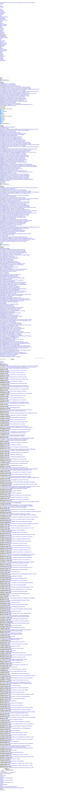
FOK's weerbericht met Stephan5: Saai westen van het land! (13, 154)
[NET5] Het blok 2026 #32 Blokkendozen (10, 289)
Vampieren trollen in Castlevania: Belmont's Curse (11, 168)
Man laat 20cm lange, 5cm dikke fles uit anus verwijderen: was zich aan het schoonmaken (19, 91)
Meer (1, 52)
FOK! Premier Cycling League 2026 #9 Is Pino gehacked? (13, 282)
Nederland (2, 11)
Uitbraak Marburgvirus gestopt (9, 636)
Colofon (1, 58)
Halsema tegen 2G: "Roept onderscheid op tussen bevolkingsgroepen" (17, 728)
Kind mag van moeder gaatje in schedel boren (12, 662)
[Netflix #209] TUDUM (6, 260)
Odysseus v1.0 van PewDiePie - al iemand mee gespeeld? (13, 251)
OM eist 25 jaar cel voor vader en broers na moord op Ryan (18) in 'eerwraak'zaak (19, 554)
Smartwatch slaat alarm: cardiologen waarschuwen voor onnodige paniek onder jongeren (20, 468)
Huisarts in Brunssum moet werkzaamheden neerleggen (14, 698)
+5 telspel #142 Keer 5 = (6, 268)
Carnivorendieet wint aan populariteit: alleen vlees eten (14, 397)
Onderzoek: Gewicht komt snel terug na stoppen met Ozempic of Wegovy (17, 409)
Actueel (1, 10)
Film (1, 22)
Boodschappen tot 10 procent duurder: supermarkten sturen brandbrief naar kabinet (18, 165)
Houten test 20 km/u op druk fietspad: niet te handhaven (12, 230)
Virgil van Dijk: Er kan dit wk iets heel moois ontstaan (12, 328)
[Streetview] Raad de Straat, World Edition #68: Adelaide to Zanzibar (15, 350)
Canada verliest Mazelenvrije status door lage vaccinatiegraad (15, 565)
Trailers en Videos (3, 49)
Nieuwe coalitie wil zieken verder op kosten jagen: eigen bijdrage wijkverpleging (19, 481)
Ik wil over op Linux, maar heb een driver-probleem (12, 307)
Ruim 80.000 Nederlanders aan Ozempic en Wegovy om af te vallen (16, 513)
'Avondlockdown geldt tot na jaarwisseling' (11, 730)
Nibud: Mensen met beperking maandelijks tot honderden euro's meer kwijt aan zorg (18, 93)
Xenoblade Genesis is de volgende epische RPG (10, 137)
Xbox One (2, 41)
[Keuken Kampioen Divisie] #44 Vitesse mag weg (11, 341)
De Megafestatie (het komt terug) (8, 293)
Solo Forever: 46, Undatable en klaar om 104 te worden (12, 277)
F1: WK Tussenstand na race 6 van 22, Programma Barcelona (13, 170)
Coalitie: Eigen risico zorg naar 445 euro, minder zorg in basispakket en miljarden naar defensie (22, 511)
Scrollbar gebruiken (5, 80)
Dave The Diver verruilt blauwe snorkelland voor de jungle (13, 153)
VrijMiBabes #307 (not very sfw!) (8, 105)
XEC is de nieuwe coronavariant (9, 650)
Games (1, 38)
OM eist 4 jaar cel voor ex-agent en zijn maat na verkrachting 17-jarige (15, 88)
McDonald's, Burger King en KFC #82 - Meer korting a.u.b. (13, 291)
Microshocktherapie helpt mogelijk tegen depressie (13, 634)
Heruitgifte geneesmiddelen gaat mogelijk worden (12, 454)
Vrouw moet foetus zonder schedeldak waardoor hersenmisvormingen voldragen (19, 711)
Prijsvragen (2, 56)
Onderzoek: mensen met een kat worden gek (11, 685)
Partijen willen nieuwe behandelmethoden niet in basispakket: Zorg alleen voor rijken (20, 573)
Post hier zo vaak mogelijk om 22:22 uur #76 (10, 333)
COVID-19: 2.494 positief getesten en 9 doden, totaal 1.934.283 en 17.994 (17, 763)
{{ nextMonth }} (12, 772)
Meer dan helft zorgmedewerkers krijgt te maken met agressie (15, 488)
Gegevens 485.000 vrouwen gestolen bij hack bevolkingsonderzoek (16, 593)
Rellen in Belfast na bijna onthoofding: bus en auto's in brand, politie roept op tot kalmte (19, 129)
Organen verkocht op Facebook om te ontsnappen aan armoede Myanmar (17, 654)
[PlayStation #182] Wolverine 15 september (10, 312)
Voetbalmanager (3, 36)
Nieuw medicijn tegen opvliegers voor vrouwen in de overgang (15, 689)
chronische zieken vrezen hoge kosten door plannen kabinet (13, 284)
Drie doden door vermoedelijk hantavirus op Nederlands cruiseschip (16, 403)
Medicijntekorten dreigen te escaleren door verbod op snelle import (16, 620)
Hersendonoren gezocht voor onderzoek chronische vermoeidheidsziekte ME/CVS (19, 675)
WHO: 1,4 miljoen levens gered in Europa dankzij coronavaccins (16, 680)
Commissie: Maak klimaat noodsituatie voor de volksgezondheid (16, 388)
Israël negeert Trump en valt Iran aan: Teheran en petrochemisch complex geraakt (17, 239)
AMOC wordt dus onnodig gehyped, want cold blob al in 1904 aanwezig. (15, 335)
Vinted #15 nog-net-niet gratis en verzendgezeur (11, 334)
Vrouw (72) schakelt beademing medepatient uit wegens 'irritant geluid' (17, 709)
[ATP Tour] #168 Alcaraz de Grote (8, 349)
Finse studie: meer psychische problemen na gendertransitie (14, 417)
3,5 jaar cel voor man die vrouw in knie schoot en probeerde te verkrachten (17, 536)
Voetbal (1, 27)
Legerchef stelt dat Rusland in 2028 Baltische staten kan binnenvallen (15, 193)
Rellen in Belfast (5, 248)
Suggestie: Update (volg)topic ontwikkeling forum (11, 295)
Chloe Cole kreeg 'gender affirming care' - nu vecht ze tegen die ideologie (17, 504)
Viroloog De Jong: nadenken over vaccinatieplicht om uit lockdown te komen (19, 736)
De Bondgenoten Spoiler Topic (7, 306)
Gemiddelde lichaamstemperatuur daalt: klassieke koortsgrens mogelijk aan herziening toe (20, 523)
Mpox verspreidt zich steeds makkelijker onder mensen (14, 627)
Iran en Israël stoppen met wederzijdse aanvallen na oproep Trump (14, 178)
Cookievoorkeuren (20, 787)
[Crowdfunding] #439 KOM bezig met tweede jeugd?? (12, 249)
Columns (19, 2)
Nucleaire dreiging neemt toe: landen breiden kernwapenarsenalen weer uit (16, 104)
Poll (2, 122)
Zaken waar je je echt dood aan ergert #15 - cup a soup (12, 310)
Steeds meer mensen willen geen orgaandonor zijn (13, 660)
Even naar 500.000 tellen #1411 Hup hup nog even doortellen (13, 269)
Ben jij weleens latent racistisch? (8, 355)
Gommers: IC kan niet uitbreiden (10, 750)
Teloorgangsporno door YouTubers (8, 338)
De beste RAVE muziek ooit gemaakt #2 (10, 309)
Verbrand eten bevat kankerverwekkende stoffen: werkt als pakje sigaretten (17, 427)
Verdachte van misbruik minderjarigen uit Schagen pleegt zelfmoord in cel (17, 567)
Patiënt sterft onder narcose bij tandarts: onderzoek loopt (14, 410)
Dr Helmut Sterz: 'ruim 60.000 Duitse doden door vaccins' (14, 432)
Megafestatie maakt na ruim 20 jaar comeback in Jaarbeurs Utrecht (14, 92)
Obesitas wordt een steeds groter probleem (11, 602)
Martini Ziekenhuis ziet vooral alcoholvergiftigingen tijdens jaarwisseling (17, 608)
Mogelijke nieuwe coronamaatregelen (11, 741)
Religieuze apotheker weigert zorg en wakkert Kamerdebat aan (16, 385)
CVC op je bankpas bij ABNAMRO (8, 261)
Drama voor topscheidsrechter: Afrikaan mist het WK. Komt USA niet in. (16, 324)
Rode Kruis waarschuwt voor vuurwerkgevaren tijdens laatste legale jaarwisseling (19, 534)
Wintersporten (3, 34)
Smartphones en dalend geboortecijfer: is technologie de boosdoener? (15, 299)
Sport (1, 26)
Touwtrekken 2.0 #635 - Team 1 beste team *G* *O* (12, 270)
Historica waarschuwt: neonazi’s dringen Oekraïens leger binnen (14, 221)
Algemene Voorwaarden (4, 787)
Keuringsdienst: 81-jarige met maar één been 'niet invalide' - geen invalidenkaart (19, 509)
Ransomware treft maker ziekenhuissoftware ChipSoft (13, 435)
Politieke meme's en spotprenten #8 (8, 317)
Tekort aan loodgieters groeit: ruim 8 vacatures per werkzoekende (14, 177)
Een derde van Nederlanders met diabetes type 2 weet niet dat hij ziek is (17, 495)
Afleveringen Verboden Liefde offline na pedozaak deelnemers (13, 99)
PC (0, 39)
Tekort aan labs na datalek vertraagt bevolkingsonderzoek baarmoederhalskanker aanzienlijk (21, 501)
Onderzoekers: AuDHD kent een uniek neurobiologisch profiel (15, 421)
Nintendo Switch (3, 43)
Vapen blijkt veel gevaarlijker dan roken (11, 595)
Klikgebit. (3, 303)
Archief (33, 2)
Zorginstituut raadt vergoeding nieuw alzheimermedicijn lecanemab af (17, 487)
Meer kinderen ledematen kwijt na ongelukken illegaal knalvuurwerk (16, 538)
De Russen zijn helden (6, 278)
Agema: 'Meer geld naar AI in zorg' (10, 666)
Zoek (7, 2)
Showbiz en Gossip (4, 16)
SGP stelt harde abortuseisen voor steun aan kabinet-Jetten (14, 374)
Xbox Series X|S (3, 44)
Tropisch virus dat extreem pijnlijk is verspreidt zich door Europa (16, 479)
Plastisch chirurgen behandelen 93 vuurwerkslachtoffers (14, 530)
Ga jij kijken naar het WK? (7, 265)
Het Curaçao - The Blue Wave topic (8, 257)
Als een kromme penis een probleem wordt (11, 571)
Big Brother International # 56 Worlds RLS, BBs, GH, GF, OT (14, 347)
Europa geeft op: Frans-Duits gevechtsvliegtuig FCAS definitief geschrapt (16, 164)
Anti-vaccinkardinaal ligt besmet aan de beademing (14, 761)
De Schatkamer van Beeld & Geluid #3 (9, 304)
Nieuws (15, 2)
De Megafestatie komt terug (7, 256)
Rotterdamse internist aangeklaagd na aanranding (12, 576)
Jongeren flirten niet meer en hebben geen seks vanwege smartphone (15, 254)
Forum (1, 2)
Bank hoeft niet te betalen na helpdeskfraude (10, 274)
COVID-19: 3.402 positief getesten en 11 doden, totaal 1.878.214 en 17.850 (18, 767)
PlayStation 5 (2, 45)
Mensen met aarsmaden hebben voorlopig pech (12, 492)
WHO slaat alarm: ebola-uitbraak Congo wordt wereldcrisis (14, 391)
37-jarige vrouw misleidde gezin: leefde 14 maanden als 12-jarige (14, 95)
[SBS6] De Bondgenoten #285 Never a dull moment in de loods (14, 298)
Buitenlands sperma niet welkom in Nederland (12, 490)
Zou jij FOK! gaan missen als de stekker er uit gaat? (12, 331)
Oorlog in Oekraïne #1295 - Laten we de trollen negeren (12, 283)
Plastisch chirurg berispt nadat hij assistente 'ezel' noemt (14, 423)
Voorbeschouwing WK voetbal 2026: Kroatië (10, 103)
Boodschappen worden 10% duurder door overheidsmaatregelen (14, 342)
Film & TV (2, 46)
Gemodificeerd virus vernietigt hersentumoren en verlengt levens (16, 452)
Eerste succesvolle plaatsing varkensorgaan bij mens (13, 752)
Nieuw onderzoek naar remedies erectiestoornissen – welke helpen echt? (17, 551)
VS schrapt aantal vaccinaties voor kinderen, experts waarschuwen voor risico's (18, 527)
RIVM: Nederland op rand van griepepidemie (12, 502)
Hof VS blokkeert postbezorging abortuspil (11, 407)
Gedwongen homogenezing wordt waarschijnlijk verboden (13, 222)
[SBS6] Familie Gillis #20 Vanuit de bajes (10, 344)
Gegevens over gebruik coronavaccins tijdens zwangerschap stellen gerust (17, 726)
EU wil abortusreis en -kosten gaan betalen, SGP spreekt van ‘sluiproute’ (17, 472)
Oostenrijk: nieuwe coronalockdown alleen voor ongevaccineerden (17, 745)
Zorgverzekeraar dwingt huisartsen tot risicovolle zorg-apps (14, 376)
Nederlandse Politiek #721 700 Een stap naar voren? (12, 292)
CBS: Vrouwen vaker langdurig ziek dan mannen (12, 465)
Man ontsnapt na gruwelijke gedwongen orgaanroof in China (15, 383)
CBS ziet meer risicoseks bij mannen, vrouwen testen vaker (14, 458)
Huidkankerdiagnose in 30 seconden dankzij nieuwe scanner (14, 671)
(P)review (3, 119)
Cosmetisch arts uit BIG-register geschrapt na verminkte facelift (15, 379)
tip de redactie (3, 363)
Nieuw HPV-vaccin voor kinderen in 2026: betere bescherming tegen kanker (18, 582)
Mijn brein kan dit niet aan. (7, 259)
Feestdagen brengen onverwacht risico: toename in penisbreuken (15, 687)
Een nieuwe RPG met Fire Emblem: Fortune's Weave (11, 139)
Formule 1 (2, 28)
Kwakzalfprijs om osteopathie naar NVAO (11, 646)
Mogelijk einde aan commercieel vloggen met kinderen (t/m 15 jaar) (15, 343)
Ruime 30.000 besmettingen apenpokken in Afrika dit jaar (14, 652)
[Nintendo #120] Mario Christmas (8, 285)
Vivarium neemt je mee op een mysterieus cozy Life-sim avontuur (14, 174)
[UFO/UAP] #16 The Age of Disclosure (9, 315)
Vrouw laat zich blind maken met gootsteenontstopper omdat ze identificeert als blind (20, 413)
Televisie (2, 23)
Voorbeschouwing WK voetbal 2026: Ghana (10, 85)
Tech (1, 15)
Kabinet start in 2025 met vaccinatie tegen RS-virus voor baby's (15, 643)
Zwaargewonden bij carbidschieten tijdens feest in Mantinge (15, 532)
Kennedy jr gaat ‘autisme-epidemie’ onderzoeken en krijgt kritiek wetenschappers (19, 597)
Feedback (2, 59)
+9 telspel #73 (4, 272)
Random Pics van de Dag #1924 (8, 232)
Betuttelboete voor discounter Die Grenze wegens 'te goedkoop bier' (15, 175)
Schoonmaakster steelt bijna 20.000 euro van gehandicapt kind (15, 463)
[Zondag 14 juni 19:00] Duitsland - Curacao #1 (10, 308)
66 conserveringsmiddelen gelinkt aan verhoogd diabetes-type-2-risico (17, 525)
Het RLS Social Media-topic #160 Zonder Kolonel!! (12, 264)
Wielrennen (2, 32)
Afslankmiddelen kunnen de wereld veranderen (12, 625)
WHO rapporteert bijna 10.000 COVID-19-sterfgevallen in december (16, 682)
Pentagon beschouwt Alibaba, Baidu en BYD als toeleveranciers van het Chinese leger (18, 148)
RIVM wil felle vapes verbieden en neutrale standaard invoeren (15, 402)
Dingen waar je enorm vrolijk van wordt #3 (10, 330)
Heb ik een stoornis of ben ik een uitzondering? (11, 323)
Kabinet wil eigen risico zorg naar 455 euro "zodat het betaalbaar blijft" (17, 429)
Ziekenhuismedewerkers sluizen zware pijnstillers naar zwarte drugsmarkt (17, 393)
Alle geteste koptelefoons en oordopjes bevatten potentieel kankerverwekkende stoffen (20, 484)
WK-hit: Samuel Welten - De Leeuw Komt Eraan (11, 136)
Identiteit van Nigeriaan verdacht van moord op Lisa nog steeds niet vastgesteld (18, 561)
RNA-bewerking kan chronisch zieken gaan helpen (13, 630)
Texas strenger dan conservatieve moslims (12, 758)
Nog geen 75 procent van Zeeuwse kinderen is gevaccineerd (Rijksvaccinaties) (18, 694)
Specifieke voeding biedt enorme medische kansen (12, 638)
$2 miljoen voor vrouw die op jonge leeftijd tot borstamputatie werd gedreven (18, 506)
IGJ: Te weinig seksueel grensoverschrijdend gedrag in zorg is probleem (17, 541)
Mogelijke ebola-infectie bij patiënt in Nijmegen (12, 381)
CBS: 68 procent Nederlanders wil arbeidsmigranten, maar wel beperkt (15, 233)
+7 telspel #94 (4, 273)
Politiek (1, 14)
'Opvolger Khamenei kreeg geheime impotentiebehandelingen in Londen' (17, 469)
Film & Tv (3, 113)
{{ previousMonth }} (4, 772)
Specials (30, 2)
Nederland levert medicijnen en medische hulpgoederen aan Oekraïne (16, 721)
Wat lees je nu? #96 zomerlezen (8, 321)
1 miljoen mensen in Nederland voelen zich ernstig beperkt (14, 507)
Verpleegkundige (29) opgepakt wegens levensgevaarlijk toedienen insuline (17, 521)
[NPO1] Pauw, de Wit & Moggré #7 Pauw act (11, 322)
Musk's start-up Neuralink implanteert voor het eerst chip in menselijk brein (18, 677)
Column (2, 118)
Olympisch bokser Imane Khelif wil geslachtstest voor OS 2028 (15, 497)
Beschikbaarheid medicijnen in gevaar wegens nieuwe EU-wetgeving (16, 547)
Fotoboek (2, 55)
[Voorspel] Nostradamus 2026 (7, 340)
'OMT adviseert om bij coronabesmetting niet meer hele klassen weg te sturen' (18, 756)
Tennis (1, 30)
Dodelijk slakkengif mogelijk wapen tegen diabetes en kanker (15, 659)
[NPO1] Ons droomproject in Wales (8, 318)
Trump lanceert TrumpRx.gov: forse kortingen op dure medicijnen (16, 499)
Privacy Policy (13, 787)
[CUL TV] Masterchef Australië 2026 (9, 354)
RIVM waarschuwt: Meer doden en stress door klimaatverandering (16, 616)
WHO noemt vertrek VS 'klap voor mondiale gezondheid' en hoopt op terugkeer (18, 519)
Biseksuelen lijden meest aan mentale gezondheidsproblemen (15, 578)
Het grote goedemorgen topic (7, 281)
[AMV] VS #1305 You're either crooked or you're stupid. (13, 250)
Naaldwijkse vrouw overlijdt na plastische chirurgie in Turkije (15, 569)
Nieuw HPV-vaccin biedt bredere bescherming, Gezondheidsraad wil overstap (18, 587)
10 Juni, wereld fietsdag (6, 296)
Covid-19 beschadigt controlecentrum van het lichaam (14, 641)
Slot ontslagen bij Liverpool (7, 234)
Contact (1, 57)
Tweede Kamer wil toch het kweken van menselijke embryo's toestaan (17, 549)
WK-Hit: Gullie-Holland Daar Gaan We (9, 169)
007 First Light (4, 128)
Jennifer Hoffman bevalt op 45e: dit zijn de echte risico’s (14, 372)
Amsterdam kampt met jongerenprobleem (9, 287)
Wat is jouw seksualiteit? (6, 305)
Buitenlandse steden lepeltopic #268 (8, 275)
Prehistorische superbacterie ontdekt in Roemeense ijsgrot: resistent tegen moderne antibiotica (21, 486)
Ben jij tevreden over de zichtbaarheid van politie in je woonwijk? (14, 176)
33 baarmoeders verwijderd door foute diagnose (12, 632)
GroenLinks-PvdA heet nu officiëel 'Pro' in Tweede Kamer (13, 90)
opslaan (1, 82)
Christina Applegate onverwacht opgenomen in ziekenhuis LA (15, 426)
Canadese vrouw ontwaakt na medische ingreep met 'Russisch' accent (16, 474)
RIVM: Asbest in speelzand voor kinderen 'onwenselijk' (14, 434)
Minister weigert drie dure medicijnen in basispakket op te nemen (16, 562)
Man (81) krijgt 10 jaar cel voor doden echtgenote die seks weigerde (15, 86)
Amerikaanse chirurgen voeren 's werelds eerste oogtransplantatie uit (16, 696)
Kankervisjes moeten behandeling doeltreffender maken (14, 606)
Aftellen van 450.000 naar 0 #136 (8, 271)
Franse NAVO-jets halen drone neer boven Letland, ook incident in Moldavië (16, 179)
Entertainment (3, 18)
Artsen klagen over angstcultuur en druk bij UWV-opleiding (15, 415)
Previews (26, 2)
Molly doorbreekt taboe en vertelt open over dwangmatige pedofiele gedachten (18, 438)
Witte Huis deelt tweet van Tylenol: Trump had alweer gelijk (15, 591)
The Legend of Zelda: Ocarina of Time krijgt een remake (12, 140)
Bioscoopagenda (3, 25)
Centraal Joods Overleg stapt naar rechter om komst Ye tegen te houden (16, 319)
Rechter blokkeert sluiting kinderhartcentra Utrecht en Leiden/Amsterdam (17, 683)
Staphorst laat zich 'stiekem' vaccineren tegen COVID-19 (15, 746)
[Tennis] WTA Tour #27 (6, 314)
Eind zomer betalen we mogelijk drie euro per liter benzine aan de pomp (15, 346)
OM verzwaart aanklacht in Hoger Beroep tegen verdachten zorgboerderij (17, 557)
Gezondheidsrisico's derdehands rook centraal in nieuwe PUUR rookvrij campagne (19, 717)
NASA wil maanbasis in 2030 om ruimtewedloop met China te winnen (15, 294)
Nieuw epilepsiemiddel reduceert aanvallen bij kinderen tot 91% (15, 467)
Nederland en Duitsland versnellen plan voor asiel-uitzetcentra (14, 219)
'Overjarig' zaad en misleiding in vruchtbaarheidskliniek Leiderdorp (16, 450)
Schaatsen (2, 33)
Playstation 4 (2, 40)
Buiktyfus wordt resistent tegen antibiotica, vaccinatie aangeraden (16, 715)
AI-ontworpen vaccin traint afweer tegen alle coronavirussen (15, 370)
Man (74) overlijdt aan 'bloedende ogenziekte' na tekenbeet (14, 669)
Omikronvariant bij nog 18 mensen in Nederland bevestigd (14, 734)
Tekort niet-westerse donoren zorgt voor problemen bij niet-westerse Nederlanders (19, 449)
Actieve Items (11, 2)
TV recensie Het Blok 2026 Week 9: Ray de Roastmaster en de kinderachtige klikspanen (18, 166)
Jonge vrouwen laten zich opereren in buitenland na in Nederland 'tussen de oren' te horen (20, 516)
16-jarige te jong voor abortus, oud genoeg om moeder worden (15, 712)
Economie (2, 13)
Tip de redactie (3, 60)
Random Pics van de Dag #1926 (8, 84)
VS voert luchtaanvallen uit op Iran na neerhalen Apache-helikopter (14, 130)
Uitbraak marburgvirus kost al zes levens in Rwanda (13, 648)
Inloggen (1, 3)
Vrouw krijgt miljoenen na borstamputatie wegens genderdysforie (14, 94)
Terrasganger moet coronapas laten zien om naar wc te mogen (16, 754)
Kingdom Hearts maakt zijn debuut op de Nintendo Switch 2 (13, 133)
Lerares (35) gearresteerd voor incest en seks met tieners (12, 96)
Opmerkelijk (2, 17)
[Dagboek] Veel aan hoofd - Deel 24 (9, 266)
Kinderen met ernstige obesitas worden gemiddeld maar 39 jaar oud (16, 545)
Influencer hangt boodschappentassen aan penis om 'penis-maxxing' (15, 201)
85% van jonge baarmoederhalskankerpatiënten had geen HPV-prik (16, 600)
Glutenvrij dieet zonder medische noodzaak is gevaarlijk (14, 657)
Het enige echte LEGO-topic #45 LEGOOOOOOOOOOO (13, 288)
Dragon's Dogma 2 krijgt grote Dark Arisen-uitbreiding (12, 134)
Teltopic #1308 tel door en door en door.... (10, 276)
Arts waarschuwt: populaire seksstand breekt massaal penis (14, 440)
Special (2, 120)
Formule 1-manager (4, 37)
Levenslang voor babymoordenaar (10, 700)
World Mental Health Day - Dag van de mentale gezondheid (14, 584)
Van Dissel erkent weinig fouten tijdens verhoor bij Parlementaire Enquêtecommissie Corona (19, 227)
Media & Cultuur (3, 24)
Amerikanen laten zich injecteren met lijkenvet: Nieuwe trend (15, 442)
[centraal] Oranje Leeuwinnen (7, 311)
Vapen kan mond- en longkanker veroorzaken (12, 444)
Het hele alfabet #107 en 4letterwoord (9, 258)
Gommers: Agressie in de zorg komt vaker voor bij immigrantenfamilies (17, 555)
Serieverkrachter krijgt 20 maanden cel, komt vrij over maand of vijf (16, 559)
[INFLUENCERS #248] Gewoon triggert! (10, 262)
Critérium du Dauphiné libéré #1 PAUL (9, 351)
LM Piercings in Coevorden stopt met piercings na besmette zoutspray (17, 476)
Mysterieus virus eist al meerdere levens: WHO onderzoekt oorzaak (16, 431)
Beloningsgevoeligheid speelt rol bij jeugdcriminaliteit (13, 692)
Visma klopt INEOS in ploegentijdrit (8, 135)
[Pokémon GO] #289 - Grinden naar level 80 (10, 329)
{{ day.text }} (3, 771)
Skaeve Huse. (4, 147)
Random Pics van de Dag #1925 (8, 102)
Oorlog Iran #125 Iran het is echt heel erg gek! (10, 253)
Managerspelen (3, 35)
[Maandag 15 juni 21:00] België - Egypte (9, 337)
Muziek (1, 21)
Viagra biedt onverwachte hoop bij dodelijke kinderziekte (14, 456)
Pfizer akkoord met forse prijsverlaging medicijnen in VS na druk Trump (17, 589)
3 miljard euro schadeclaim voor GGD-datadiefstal (13, 703)
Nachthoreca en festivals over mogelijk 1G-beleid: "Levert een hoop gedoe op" (18, 723)
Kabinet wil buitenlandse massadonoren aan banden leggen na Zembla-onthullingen (19, 514)
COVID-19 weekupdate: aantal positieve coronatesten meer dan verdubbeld (18, 743)
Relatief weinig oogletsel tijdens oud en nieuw (12, 611)
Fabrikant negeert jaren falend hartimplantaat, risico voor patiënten (16, 386)
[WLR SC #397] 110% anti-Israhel (8, 301)
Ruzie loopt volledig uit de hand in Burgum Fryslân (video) (13, 252)
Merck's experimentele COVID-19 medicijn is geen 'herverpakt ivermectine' (18, 747)
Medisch (1, 362)
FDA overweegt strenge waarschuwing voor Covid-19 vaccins (15, 543)
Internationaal (2, 12)
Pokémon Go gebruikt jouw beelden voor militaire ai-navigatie (13, 101)
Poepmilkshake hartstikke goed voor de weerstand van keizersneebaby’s (17, 629)
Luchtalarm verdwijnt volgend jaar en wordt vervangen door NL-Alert (15, 320)
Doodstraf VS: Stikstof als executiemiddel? (10, 286)
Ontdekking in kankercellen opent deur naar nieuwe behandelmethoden (17, 613)
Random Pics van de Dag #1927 (7, 83)
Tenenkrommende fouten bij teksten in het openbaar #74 (12, 352)
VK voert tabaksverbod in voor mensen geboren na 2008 (14, 419)
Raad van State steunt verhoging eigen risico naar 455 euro (14, 399)
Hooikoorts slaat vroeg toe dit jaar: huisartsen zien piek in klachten (16, 461)
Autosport (2, 29)
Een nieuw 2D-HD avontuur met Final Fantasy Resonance (12, 141)
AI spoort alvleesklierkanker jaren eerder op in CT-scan (14, 405)
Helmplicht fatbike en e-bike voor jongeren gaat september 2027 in (14, 209)
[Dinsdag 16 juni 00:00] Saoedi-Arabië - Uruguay (11, 316)
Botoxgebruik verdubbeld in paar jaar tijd (11, 639)
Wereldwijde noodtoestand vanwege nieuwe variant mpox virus (15, 664)
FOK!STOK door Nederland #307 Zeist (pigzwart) (12, 280)
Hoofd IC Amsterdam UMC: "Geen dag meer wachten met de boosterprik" (18, 739)
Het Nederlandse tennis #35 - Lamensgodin (10, 356)
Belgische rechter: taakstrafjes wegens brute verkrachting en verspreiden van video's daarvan (19, 89)
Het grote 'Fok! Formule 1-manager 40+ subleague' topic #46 (13, 353)
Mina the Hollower (5, 180)
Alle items (2, 361)
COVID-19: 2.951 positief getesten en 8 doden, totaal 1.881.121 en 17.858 (17, 765)
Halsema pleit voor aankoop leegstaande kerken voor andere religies (15, 345)
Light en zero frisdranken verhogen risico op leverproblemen (15, 580)
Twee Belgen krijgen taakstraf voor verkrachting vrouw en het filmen (15, 332)
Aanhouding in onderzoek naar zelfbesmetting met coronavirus (15, 732)
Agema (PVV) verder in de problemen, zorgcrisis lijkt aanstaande (16, 615)
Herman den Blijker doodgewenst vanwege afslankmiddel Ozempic (16, 623)
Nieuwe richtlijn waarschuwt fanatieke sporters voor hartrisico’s (15, 439)
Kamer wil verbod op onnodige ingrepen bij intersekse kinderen (15, 618)
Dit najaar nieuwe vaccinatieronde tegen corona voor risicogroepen (16, 673)
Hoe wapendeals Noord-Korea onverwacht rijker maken (12, 100)
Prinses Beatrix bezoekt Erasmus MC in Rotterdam (13, 719)
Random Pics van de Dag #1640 (8, 225)
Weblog (4, 2)
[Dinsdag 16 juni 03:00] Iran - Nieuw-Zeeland (10, 327)
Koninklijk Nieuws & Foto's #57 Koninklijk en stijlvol (12, 263)
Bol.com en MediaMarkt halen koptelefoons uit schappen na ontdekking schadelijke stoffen (21, 477)
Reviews (22, 2)
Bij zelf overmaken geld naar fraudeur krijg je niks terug (12, 97)
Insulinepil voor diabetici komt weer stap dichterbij (13, 705)
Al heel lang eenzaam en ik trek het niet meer (10, 297)
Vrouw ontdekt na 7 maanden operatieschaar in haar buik (14, 395)
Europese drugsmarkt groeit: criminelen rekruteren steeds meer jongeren (15, 149)
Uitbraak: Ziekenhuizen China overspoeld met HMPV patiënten (15, 604)
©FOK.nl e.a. (2, 789)
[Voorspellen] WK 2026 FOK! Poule (9, 326)
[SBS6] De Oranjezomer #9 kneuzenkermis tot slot (12, 300)
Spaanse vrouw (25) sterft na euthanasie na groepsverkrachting (15, 446)
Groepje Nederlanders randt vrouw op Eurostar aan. (11, 339)
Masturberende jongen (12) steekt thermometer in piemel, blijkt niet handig (18, 707)
